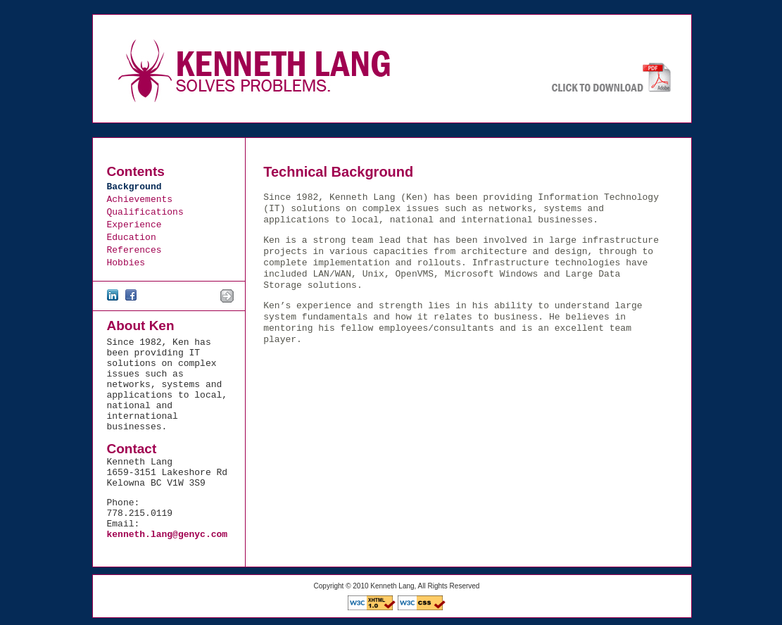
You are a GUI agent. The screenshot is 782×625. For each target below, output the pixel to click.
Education (131, 237)
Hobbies (126, 263)
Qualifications (145, 212)
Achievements (140, 199)
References (134, 250)
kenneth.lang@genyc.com (167, 534)
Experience (134, 225)
